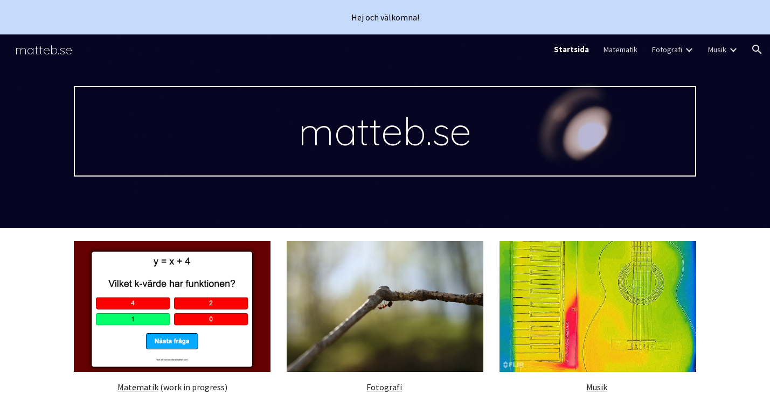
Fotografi (384, 387)
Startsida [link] (571, 49)
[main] (385, 131)
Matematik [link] (620, 49)
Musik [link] (716, 49)
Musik (596, 387)
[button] (757, 49)
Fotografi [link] (666, 49)
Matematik (137, 387)
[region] (385, 17)
